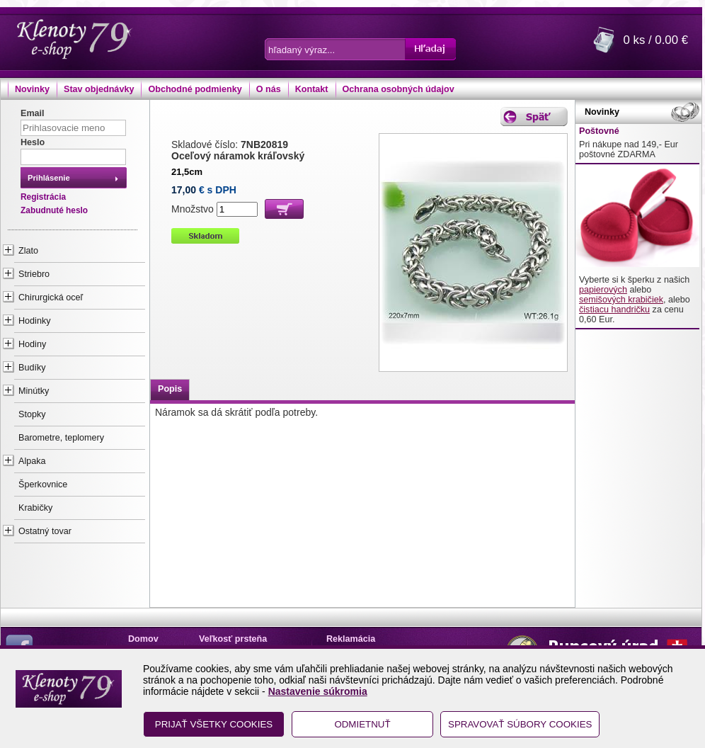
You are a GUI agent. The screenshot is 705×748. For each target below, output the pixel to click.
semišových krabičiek (621, 300)
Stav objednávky (99, 89)
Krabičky (35, 508)
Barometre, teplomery (61, 438)
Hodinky (34, 321)
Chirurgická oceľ (50, 297)
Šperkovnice (42, 484)
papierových (603, 290)
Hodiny (32, 344)
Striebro (34, 274)
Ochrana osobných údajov (398, 89)
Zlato (28, 251)
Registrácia (43, 197)
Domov (143, 639)
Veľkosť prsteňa (233, 639)
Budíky (32, 368)
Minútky (33, 391)
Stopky (32, 414)
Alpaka (32, 461)
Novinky (32, 89)
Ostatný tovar (44, 531)
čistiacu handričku (614, 309)
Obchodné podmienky (194, 89)
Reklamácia (350, 639)
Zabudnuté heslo (54, 210)
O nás (268, 89)
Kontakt (311, 89)
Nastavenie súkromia (317, 691)
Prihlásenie (49, 178)
